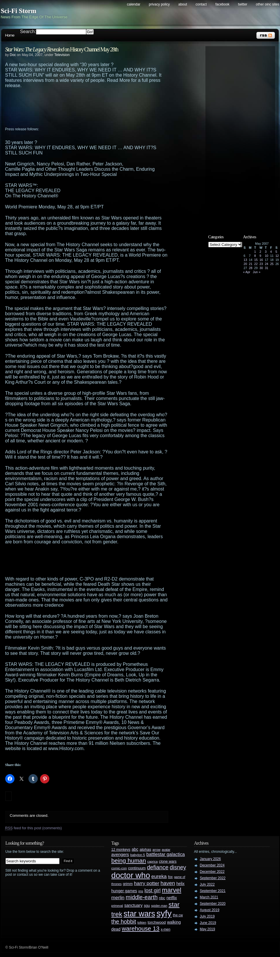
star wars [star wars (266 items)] (139, 913)
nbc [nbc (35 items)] (162, 898)
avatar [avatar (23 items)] (166, 849)
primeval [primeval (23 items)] (117, 905)
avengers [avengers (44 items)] (120, 854)
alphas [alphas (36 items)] (145, 849)
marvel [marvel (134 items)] (171, 890)
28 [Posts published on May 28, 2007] (250, 268)
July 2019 (207, 916)
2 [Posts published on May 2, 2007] (260, 251)
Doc (13, 55)
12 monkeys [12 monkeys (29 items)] (121, 850)
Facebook (222, 4)
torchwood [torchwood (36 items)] (157, 922)
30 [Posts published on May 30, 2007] (261, 268)
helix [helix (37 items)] (180, 884)
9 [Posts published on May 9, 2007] (260, 255)
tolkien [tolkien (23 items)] (141, 922)
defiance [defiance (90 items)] (157, 867)
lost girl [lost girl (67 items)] (152, 890)
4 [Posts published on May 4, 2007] (271, 251)
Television (62, 55)
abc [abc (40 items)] (135, 849)
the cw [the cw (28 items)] (178, 915)
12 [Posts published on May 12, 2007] (277, 255)
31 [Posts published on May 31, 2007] (266, 268)
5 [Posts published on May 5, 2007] (276, 251)
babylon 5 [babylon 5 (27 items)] (137, 855)
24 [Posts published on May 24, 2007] (266, 264)
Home (10, 35)
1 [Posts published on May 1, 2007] (255, 251)
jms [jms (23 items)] (140, 891)
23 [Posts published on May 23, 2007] (261, 264)
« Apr (246, 272)
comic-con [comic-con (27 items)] (119, 868)
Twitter (242, 4)
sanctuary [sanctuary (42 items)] (133, 905)
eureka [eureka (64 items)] (159, 876)
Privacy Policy (159, 4)
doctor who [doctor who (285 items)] (130, 875)
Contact (201, 4)
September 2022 (213, 878)
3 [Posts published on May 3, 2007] (266, 251)
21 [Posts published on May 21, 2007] (250, 264)
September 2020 (213, 904)
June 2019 (208, 923)
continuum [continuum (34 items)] (137, 868)
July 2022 (207, 884)
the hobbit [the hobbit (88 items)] (123, 921)
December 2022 (212, 872)
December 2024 (212, 865)
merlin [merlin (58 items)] (117, 897)
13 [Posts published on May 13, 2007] (245, 260)
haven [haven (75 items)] (167, 883)
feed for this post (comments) (33, 828)
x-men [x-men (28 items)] (165, 929)
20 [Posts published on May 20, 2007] (245, 264)
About (182, 4)
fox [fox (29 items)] (170, 877)
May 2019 (207, 929)
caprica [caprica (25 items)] (152, 861)
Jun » (256, 272)
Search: (28, 31)
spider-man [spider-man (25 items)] (159, 905)
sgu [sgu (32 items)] (147, 905)
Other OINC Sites (267, 4)
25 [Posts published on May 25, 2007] (272, 264)
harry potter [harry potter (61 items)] (146, 883)
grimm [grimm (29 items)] (128, 884)
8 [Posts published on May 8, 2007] (255, 255)
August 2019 (209, 910)
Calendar (133, 4)
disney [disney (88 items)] (178, 867)
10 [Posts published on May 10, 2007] (266, 255)
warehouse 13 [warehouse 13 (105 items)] (141, 928)
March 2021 (209, 897)
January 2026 (210, 859)
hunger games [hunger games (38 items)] (124, 890)
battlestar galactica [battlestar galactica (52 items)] (165, 854)
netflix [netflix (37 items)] (172, 898)
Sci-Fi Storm (19, 11)
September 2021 (213, 891)
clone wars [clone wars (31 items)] (168, 861)
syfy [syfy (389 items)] (163, 913)
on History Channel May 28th (61, 49)
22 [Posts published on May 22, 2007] (256, 264)
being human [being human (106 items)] (128, 860)
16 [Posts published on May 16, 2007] (261, 260)
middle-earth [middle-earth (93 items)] (142, 897)
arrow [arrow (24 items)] (156, 849)
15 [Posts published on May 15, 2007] (256, 260)
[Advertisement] (98, 110)
